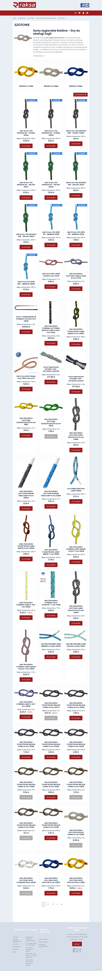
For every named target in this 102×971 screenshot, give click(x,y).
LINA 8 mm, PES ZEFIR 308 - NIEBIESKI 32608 (26, 283)
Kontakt (16, 941)
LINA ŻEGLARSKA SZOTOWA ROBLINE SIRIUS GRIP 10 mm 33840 (26, 495)
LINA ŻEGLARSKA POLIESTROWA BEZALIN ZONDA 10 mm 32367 (51, 785)
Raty (14, 949)
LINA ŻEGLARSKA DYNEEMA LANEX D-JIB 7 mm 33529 (26, 605)
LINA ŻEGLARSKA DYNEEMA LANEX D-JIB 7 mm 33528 (26, 705)
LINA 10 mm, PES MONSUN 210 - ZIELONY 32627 (26, 185)
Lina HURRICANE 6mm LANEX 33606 (76, 490)
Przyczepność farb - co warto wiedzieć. (31, 952)
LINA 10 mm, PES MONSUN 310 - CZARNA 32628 (51, 133)
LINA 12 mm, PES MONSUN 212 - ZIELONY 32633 (51, 185)
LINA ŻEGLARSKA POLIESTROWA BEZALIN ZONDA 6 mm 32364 (51, 745)
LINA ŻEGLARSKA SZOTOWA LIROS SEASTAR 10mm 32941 (76, 881)
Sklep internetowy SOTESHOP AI (79, 969)
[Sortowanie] (80, 95)
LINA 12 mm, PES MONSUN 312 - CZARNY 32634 (26, 133)
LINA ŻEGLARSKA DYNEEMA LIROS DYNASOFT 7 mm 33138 (51, 603)
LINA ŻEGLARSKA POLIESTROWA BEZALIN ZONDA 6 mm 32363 (26, 826)
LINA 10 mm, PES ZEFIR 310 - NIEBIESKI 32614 (76, 234)
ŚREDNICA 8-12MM (51, 86)
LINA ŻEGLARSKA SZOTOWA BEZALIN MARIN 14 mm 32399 (76, 833)
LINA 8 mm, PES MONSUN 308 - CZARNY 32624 (76, 132)
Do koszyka (26, 146)
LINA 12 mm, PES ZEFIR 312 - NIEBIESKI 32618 (51, 234)
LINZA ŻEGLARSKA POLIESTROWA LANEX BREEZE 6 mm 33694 (26, 547)
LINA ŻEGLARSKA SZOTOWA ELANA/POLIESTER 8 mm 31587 (26, 422)
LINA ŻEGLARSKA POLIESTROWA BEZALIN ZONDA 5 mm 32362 (76, 745)
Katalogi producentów (44, 942)
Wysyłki (15, 934)
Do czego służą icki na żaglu (31, 941)
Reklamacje (43, 939)
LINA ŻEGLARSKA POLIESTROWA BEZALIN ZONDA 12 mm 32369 (26, 785)
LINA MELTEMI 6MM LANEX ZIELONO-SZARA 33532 (76, 646)
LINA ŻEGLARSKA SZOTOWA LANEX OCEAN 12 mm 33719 (76, 276)
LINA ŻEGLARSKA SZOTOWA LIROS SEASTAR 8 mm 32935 (51, 881)
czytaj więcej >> (39, 56)
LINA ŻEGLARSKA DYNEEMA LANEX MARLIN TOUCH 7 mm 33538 (76, 550)
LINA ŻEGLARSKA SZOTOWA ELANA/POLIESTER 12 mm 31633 (51, 423)
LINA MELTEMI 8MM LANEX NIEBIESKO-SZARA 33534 (51, 646)
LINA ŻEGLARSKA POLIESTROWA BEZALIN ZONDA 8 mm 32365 (76, 785)
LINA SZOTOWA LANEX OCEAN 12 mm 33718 (51, 275)
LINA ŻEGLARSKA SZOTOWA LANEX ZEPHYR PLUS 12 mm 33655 (76, 437)
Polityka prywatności (17, 938)
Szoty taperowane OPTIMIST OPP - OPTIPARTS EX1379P (51, 370)
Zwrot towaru (43, 936)
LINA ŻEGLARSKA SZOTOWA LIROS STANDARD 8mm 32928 (26, 881)
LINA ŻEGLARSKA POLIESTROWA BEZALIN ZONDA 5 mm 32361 (51, 826)
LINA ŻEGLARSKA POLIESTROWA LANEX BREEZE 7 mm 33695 (51, 552)
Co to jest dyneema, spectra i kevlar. (29, 959)
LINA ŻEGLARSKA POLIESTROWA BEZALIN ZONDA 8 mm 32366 (26, 745)
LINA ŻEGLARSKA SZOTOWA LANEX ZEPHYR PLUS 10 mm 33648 (76, 610)
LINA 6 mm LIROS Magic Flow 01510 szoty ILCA (26, 378)
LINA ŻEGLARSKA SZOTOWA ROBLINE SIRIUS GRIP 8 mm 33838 (51, 494)
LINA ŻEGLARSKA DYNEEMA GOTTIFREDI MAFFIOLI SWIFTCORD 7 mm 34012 (51, 330)
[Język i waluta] (87, 13)
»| (61, 905)
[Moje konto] (83, 13)
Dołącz (77, 945)
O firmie (16, 946)
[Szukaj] (76, 13)
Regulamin (17, 944)
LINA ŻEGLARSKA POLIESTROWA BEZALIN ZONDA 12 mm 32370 (51, 706)
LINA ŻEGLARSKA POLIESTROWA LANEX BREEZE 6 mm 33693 (75, 332)
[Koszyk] (79, 13)
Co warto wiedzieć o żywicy (29, 946)
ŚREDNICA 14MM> (76, 86)
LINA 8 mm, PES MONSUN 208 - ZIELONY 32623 (76, 184)
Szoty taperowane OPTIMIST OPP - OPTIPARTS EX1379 (76, 379)
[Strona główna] (24, 5)
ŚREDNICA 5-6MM (26, 86)
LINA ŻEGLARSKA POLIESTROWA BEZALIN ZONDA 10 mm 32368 (76, 706)
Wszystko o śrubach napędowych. (31, 936)
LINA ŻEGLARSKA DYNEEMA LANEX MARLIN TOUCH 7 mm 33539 (26, 667)
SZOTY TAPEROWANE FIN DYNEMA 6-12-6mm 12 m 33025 (26, 319)
